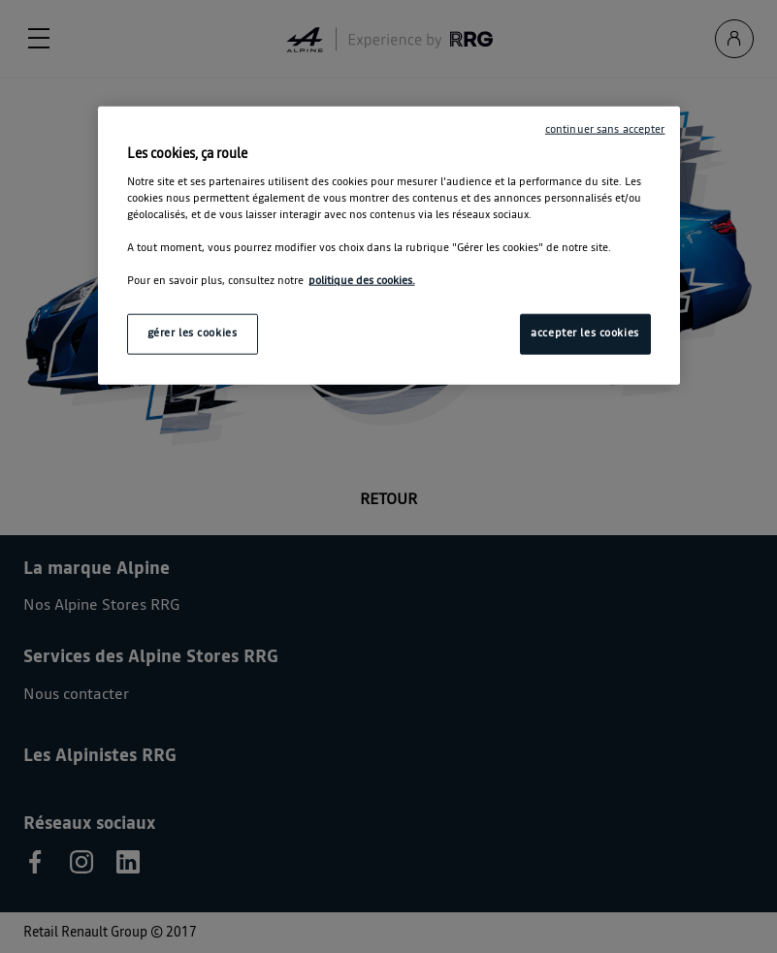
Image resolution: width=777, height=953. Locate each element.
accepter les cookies (584, 333)
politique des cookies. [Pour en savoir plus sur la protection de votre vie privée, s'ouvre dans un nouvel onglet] (361, 281)
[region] (389, 246)
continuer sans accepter (605, 130)
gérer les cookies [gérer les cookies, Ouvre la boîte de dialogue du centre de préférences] (192, 333)
